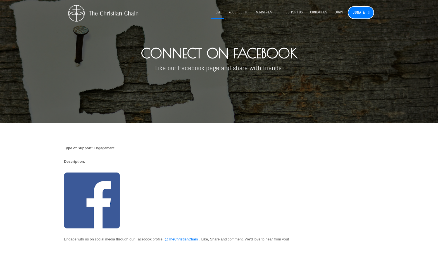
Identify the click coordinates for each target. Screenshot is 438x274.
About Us (235, 12)
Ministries (264, 12)
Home (217, 12)
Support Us (294, 12)
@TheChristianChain (181, 239)
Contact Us (318, 12)
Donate (359, 12)
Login (338, 12)
